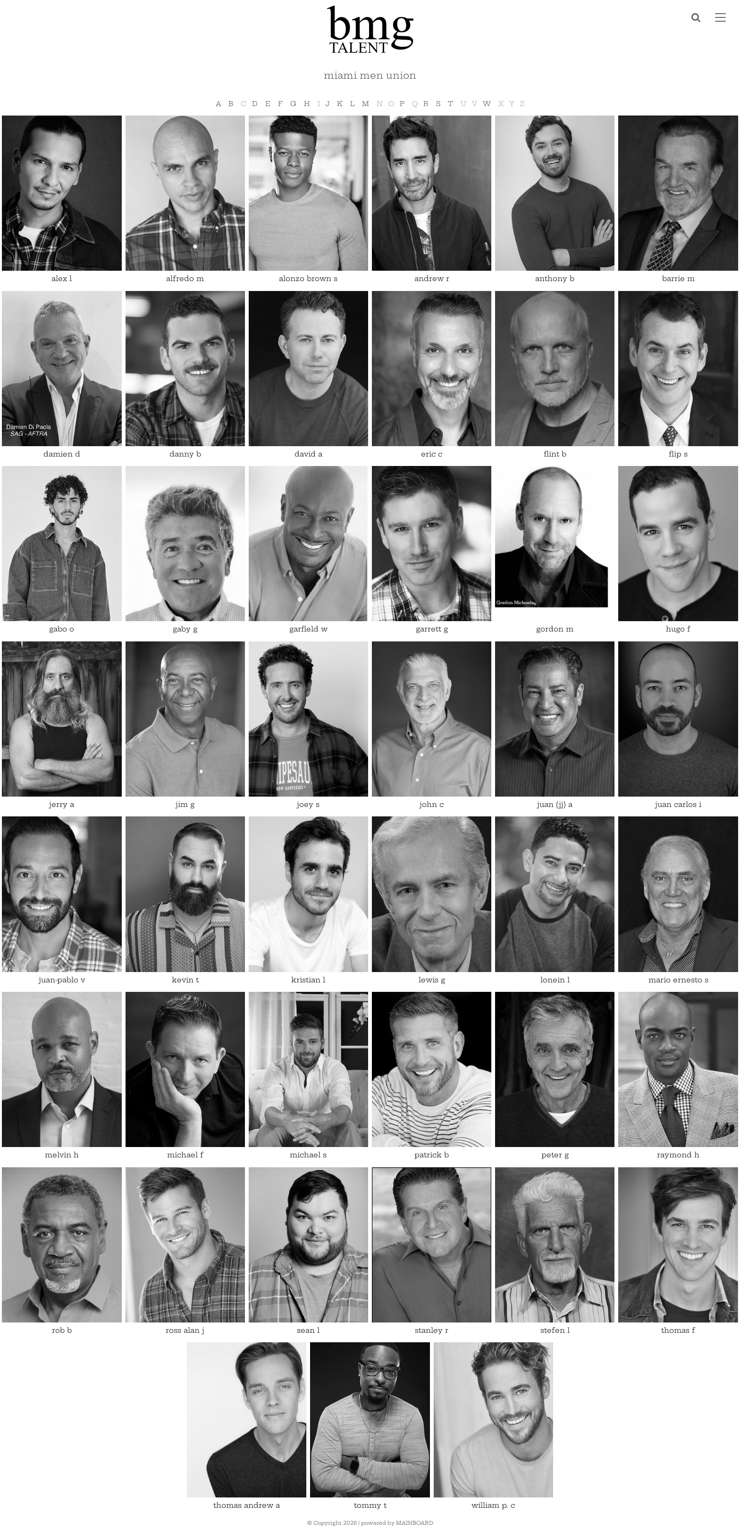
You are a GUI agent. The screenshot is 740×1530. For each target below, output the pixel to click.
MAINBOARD (414, 1523)
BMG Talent (370, 29)
